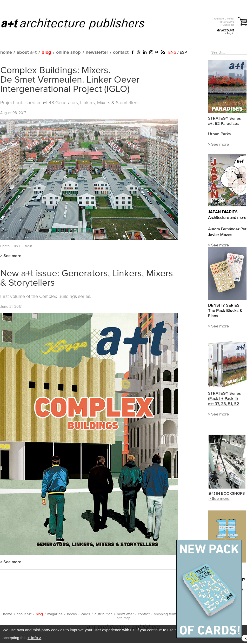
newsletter (97, 52)
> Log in (229, 33)
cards (85, 614)
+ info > (34, 637)
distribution (103, 614)
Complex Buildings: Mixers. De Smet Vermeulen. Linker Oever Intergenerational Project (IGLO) (69, 80)
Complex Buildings (58, 296)
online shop (68, 52)
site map (123, 618)
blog (46, 52)
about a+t (27, 52)
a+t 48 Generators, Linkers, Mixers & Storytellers (90, 103)
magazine (55, 614)
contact (121, 52)
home (6, 52)
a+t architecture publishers (79, 24)
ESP (183, 52)
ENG (172, 52)
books (72, 614)
